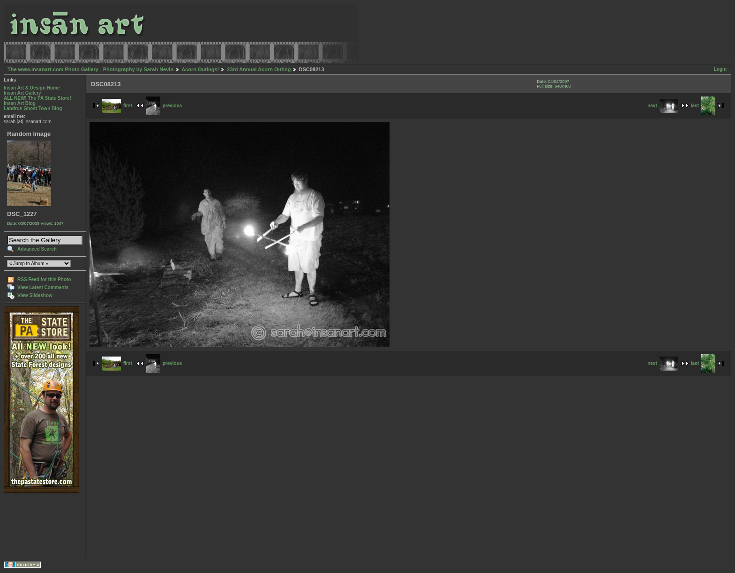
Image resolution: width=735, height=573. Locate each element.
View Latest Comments (42, 287)
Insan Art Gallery (22, 93)
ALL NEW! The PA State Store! (37, 98)
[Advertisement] (33, 526)
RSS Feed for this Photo (44, 279)
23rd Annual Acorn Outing (259, 69)
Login (720, 69)
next (662, 105)
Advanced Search (37, 249)
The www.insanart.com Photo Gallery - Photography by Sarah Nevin (90, 69)
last (703, 105)
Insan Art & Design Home (32, 87)
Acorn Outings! (200, 69)
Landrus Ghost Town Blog (33, 108)
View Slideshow (34, 295)
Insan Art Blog (20, 103)
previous (164, 105)
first (117, 105)
